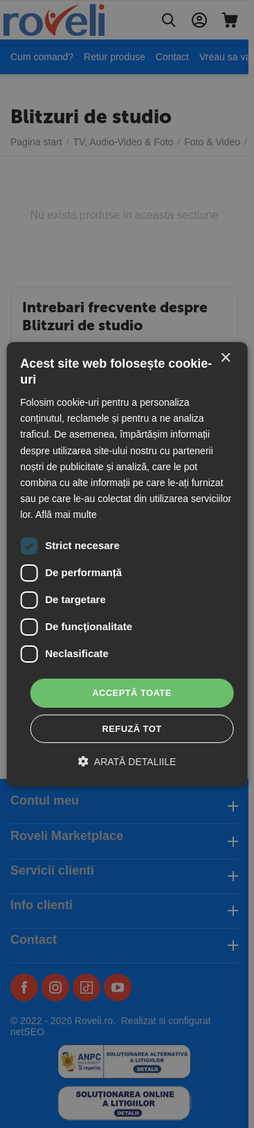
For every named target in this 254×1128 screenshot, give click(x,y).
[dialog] (127, 563)
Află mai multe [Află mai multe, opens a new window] (66, 514)
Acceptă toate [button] (132, 693)
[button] (127, 761)
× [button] (225, 357)
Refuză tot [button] (131, 729)
